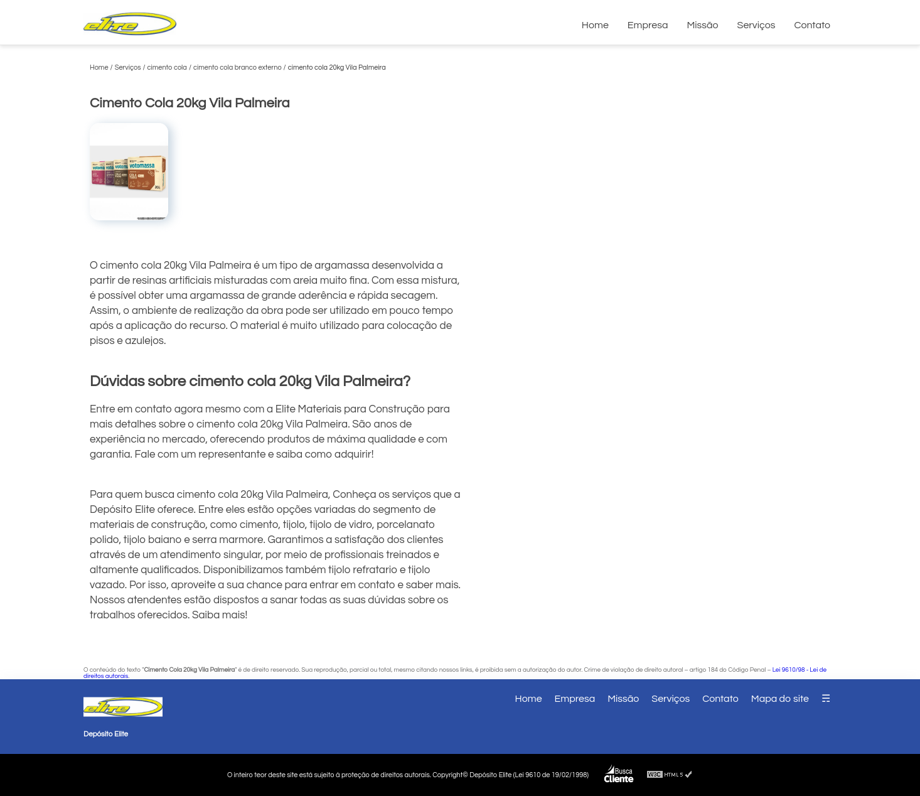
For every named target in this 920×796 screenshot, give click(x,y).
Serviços (756, 25)
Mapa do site (780, 699)
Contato (812, 25)
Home (595, 25)
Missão (702, 25)
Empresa (648, 25)
